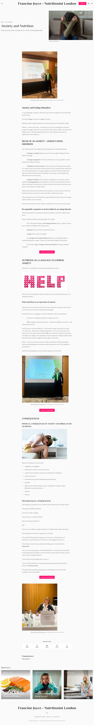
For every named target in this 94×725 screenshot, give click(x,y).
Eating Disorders (39, 672)
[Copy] (67, 646)
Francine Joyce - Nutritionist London (41, 720)
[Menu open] (92, 3)
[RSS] (2, 3)
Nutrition (6, 672)
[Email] (57, 646)
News (2, 22)
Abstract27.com (61, 720)
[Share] (37, 646)
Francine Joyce (27, 656)
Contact (82, 3)
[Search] (89, 3)
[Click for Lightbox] (47, 74)
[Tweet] (27, 646)
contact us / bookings (47, 252)
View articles (26, 659)
